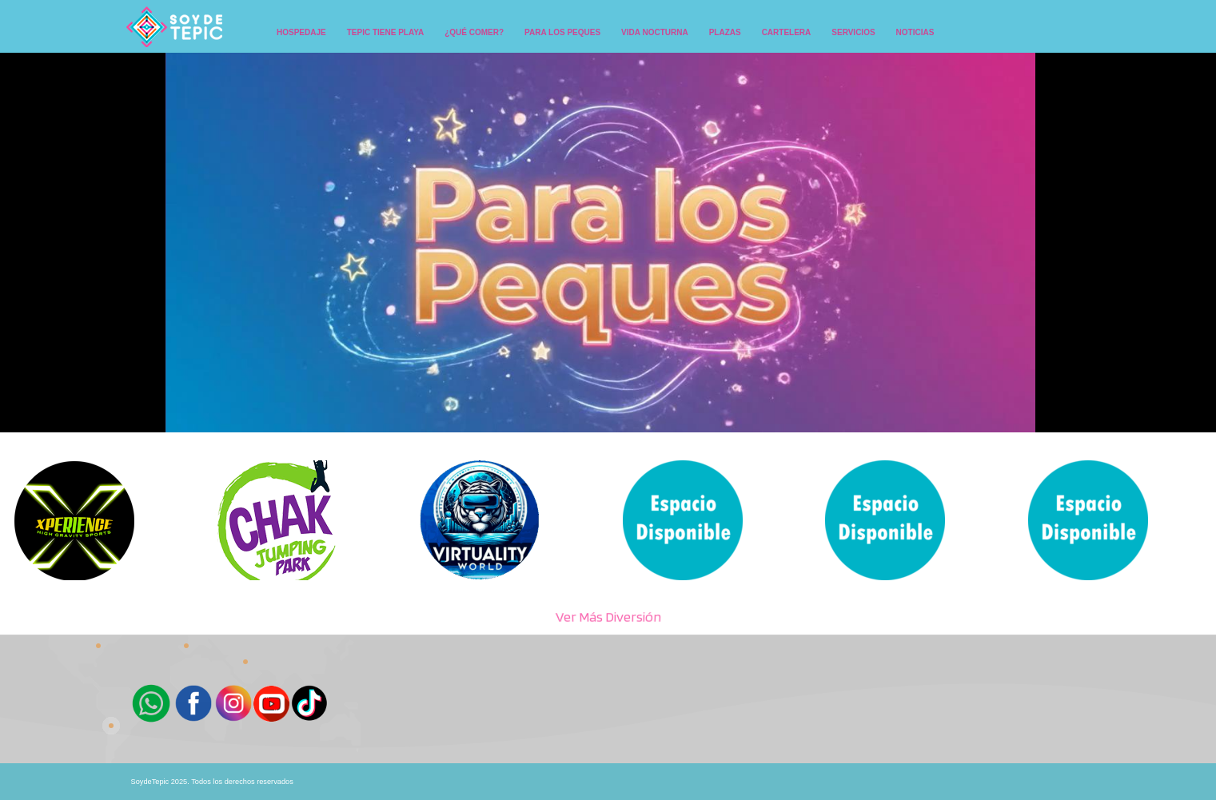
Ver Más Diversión (608, 616)
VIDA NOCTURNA (654, 32)
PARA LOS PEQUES (562, 32)
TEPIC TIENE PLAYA (386, 32)
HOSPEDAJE (301, 32)
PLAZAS (725, 32)
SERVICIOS (853, 32)
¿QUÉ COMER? (474, 32)
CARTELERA (786, 32)
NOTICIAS (915, 32)
